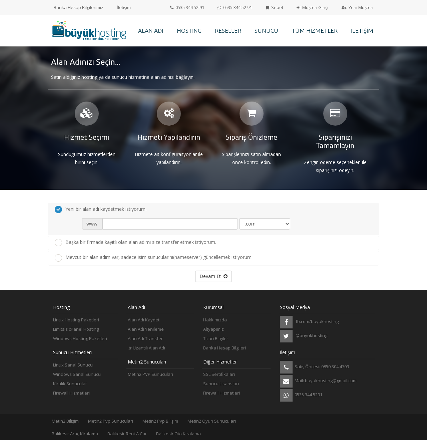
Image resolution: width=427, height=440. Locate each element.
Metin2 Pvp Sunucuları (110, 421)
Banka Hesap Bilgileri (224, 348)
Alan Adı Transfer (145, 338)
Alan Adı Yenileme (146, 329)
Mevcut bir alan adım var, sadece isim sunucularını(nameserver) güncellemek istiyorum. (154, 257)
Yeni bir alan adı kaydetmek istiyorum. (100, 209)
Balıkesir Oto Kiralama (178, 434)
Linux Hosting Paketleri (76, 320)
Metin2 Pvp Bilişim (160, 421)
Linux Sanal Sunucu (73, 365)
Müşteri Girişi (312, 7)
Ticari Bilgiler (215, 338)
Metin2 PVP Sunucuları (150, 374)
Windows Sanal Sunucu (77, 374)
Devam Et (213, 276)
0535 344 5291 (301, 395)
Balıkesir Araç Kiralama (75, 434)
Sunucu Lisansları (221, 384)
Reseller (228, 30)
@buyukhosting (303, 336)
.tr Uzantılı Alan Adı (146, 348)
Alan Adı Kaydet (143, 320)
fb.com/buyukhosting (309, 322)
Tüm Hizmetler (315, 30)
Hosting (189, 30)
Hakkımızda (215, 320)
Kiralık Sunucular (70, 384)
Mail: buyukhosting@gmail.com (318, 381)
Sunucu (266, 30)
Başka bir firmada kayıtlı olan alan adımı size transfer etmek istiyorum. (135, 242)
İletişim (124, 7)
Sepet (274, 7)
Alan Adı (150, 30)
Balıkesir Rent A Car (127, 434)
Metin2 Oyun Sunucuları (211, 421)
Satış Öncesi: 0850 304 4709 (314, 367)
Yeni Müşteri (357, 7)
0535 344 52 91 (187, 7)
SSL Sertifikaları (219, 374)
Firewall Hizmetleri (71, 393)
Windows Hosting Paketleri (80, 338)
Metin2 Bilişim (65, 421)
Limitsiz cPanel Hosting (76, 329)
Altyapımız (213, 329)
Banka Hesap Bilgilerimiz (78, 7)
